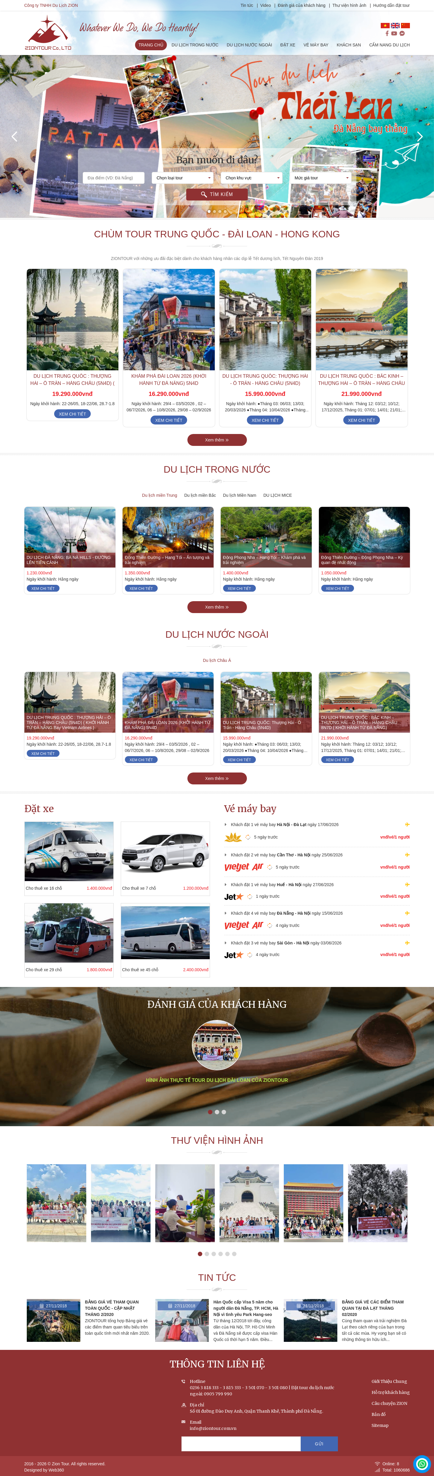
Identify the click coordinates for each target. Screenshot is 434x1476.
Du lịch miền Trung (159, 495)
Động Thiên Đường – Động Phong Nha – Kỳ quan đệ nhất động (362, 560)
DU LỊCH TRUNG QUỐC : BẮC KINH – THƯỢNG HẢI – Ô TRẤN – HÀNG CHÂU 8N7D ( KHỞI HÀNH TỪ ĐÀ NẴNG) (361, 383)
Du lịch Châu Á (217, 660)
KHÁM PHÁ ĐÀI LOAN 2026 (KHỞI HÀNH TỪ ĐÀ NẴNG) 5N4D (167, 725)
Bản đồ (379, 1414)
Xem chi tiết (72, 414)
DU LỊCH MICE (277, 495)
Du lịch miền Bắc (200, 495)
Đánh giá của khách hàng (301, 5)
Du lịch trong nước (217, 469)
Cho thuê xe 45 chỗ (140, 969)
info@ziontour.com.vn (213, 1428)
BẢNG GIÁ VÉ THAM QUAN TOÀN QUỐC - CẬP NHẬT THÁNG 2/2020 (112, 1308)
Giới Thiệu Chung (389, 1381)
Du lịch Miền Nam (239, 495)
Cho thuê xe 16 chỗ (44, 888)
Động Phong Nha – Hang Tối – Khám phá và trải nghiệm (264, 560)
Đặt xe (39, 809)
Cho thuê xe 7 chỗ (139, 888)
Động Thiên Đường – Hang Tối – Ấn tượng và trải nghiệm (167, 560)
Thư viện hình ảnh (349, 5)
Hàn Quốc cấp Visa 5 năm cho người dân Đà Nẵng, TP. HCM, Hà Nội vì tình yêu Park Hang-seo (246, 1308)
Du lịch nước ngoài (217, 634)
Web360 (56, 1470)
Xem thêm (217, 440)
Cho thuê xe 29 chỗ (44, 969)
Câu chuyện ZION (389, 1403)
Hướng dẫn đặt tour (391, 5)
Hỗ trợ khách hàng (391, 1392)
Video (265, 5)
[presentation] (15, 136)
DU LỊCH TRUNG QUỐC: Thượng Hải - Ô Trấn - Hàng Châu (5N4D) (262, 725)
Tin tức (248, 5)
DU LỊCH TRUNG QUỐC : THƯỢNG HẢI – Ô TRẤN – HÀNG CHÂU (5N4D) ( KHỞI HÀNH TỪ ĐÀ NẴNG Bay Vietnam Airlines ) (69, 722)
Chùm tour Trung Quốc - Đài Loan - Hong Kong (217, 234)
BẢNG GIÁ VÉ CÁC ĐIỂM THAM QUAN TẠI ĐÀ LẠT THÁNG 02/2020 (373, 1308)
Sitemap (380, 1425)
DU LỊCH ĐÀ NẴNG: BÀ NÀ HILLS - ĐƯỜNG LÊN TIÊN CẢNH (69, 560)
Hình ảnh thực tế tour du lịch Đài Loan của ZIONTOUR (217, 1080)
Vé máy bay (250, 809)
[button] (209, 211)
